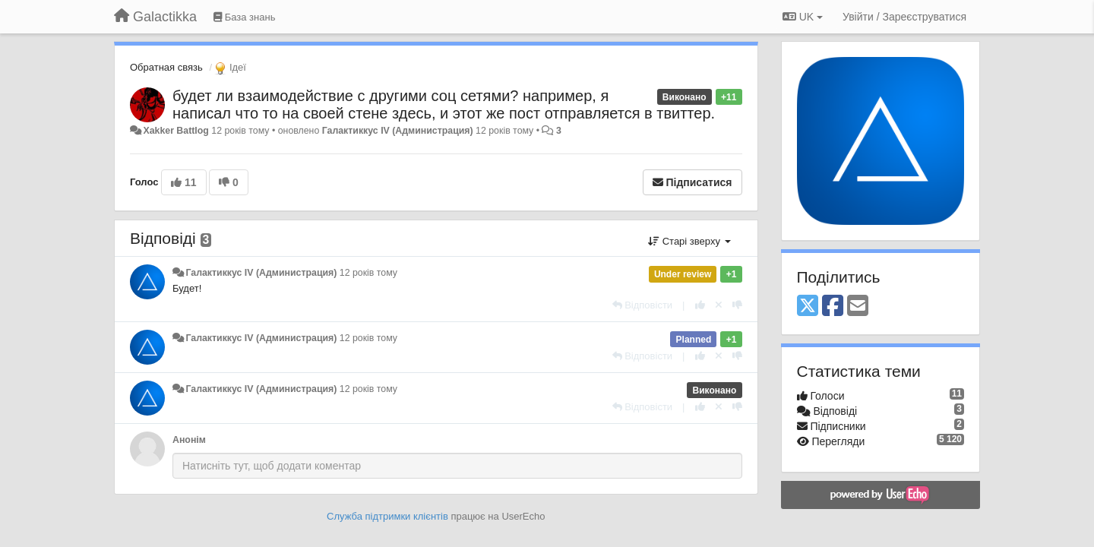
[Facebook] (832, 306)
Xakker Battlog (175, 130)
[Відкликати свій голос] (718, 305)
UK (803, 17)
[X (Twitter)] (807, 306)
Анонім (189, 440)
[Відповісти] (642, 305)
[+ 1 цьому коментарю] (700, 305)
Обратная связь (166, 67)
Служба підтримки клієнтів (387, 516)
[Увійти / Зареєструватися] (904, 17)
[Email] (857, 306)
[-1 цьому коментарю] (737, 305)
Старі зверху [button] (689, 241)
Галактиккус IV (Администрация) (397, 130)
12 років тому (368, 272)
